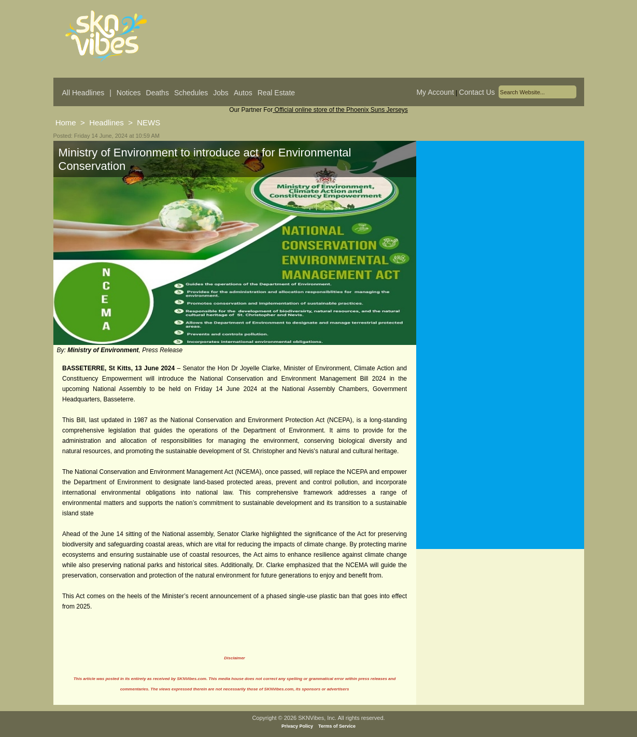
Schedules (191, 93)
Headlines (106, 122)
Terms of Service (337, 726)
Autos (243, 93)
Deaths (157, 93)
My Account (435, 92)
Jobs (221, 93)
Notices (129, 93)
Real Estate (276, 93)
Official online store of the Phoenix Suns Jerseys (340, 109)
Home (65, 122)
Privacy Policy (297, 726)
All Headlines (83, 93)
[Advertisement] (500, 243)
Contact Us (477, 92)
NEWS (148, 122)
